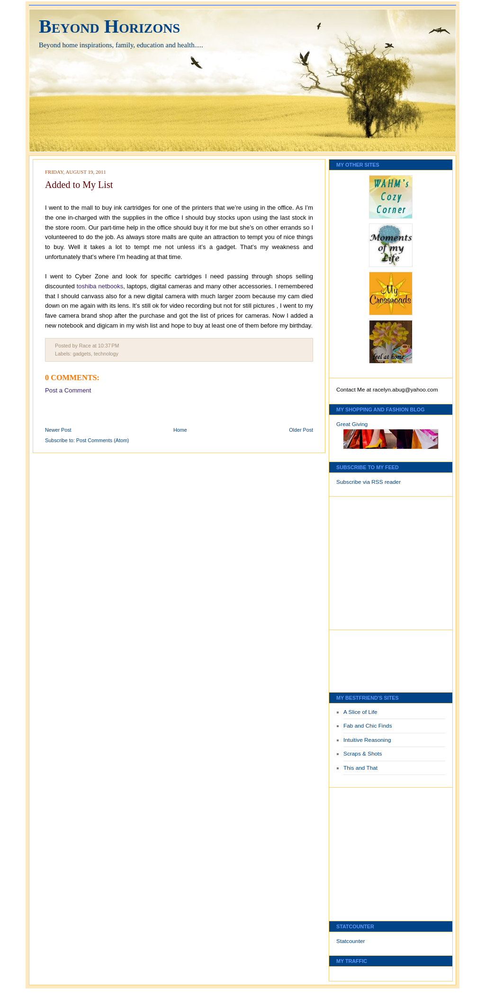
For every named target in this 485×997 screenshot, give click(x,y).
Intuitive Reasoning (367, 740)
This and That (360, 768)
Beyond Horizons (109, 26)
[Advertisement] (364, 560)
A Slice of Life (360, 712)
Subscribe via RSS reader (368, 482)
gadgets (82, 353)
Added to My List (79, 184)
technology (106, 353)
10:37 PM (108, 345)
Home (180, 430)
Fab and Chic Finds (367, 725)
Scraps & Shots (362, 753)
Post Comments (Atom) (102, 440)
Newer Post (58, 430)
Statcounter (350, 941)
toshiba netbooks (100, 286)
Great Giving (352, 424)
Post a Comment (68, 390)
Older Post (301, 430)
